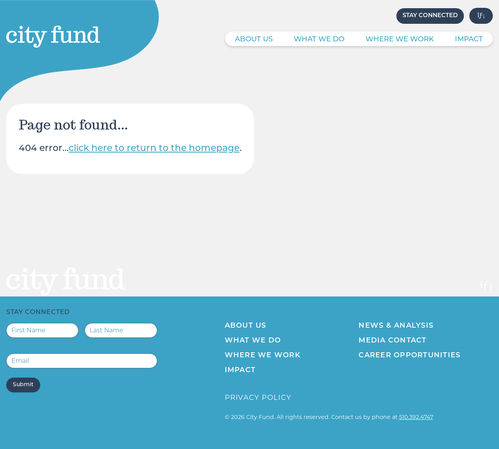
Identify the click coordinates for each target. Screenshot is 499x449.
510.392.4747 (416, 417)
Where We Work (400, 39)
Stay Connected (430, 16)
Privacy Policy (258, 397)
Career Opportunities (409, 355)
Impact (469, 39)
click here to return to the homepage (154, 148)
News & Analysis (396, 326)
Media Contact (392, 340)
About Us (254, 39)
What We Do (319, 39)
